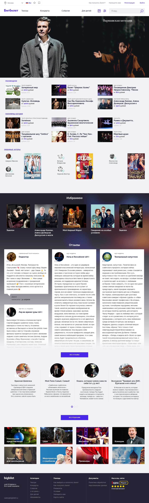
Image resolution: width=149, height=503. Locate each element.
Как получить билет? (97, 3)
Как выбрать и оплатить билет (66, 482)
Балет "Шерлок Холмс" (79, 87)
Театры (24, 11)
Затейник (26, 120)
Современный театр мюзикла (29, 253)
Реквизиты (58, 488)
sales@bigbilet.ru (11, 498)
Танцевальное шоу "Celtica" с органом (34, 135)
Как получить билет (62, 485)
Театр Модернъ (26, 85)
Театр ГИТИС (118, 132)
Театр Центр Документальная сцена (80, 99)
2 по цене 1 (34, 491)
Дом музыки (118, 85)
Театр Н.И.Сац (72, 85)
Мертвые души (121, 134)
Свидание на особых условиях (101, 231)
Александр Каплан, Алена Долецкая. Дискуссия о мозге (126, 102)
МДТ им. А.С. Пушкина (26, 308)
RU (30, 3)
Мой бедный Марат (72, 230)
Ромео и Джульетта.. (124, 120)
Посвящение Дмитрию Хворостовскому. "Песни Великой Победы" (126, 88)
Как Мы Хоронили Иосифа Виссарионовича (80, 102)
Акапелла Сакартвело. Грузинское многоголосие (80, 121)
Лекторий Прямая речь (121, 99)
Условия (57, 491)
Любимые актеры (12, 149)
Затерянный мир (29, 87)
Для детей (86, 11)
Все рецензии (74, 417)
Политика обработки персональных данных (98, 483)
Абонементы (35, 497)
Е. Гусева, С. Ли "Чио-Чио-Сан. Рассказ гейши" (80, 135)
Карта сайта (59, 497)
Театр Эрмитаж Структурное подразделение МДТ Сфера (35, 118)
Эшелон (10, 230)
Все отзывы (74, 355)
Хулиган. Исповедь (30, 101)
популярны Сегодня (14, 114)
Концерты (44, 11)
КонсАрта (117, 118)
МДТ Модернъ (71, 253)
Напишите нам (115, 3)
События (66, 11)
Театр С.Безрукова (27, 99)
